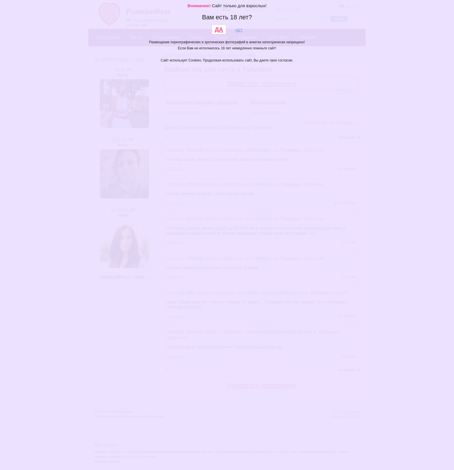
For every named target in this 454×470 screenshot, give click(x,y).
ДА (219, 29)
